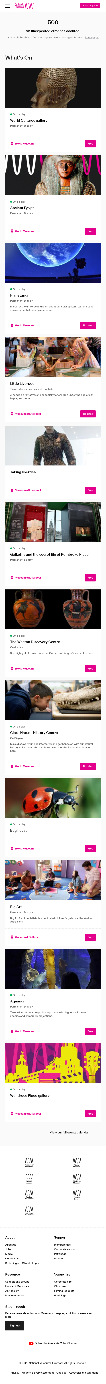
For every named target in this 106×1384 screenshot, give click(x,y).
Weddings (60, 1295)
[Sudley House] (77, 1195)
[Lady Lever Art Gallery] (29, 1211)
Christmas (60, 1286)
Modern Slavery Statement (38, 1373)
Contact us (12, 1258)
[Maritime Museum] (77, 1179)
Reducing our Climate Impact (23, 1263)
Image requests (14, 1295)
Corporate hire (63, 1281)
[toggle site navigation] (7, 5)
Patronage (60, 1254)
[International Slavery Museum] (29, 1179)
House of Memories (17, 1286)
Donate (58, 1258)
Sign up (15, 1325)
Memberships (62, 1244)
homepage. (92, 37)
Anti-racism (12, 1291)
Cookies (61, 1373)
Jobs (8, 1249)
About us (10, 1244)
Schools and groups (17, 1281)
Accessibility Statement (83, 1373)
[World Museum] (77, 1163)
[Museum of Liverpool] (29, 1163)
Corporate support (65, 1249)
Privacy (15, 1373)
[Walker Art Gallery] (29, 1195)
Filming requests (64, 1291)
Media (9, 1254)
